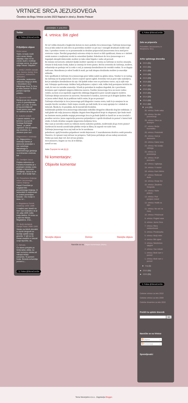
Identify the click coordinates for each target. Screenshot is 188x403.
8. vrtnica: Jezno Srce (154, 222)
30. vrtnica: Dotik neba (154, 110)
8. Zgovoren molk (23, 97)
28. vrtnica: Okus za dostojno (153, 121)
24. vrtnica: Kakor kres (154, 142)
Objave (146, 339)
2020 (145, 74)
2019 (145, 78)
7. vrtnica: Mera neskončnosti (151, 227)
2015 (145, 93)
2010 (145, 270)
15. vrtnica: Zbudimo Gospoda (153, 186)
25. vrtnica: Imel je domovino (152, 137)
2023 (145, 63)
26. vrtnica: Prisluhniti (154, 132)
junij (147, 107)
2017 (145, 85)
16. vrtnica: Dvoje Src (154, 181)
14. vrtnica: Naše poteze (152, 192)
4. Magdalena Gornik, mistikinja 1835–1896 (25, 204)
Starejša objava (125, 237)
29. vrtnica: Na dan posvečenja (153, 115)
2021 (145, 70)
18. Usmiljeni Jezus (24, 160)
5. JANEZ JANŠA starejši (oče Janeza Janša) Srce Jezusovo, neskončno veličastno (27, 73)
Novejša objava (53, 237)
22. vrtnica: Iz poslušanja (150, 153)
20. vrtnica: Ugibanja (153, 164)
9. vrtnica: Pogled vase (154, 218)
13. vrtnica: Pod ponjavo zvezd (152, 198)
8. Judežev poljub (23, 116)
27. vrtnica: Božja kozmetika (152, 127)
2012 (145, 104)
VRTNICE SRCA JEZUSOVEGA (56, 11)
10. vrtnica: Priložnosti (154, 215)
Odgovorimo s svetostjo (26, 137)
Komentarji (147, 344)
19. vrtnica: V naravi (153, 167)
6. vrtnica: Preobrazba (154, 232)
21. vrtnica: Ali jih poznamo (152, 159)
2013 (145, 100)
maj (147, 266)
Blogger (109, 397)
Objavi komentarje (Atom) (95, 244)
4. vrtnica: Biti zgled (153, 239)
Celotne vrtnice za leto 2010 (151, 293)
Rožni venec (21, 51)
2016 (145, 89)
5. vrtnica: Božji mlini (153, 235)
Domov (88, 237)
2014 (145, 97)
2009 (145, 274)
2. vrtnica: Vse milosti (154, 249)
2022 (145, 67)
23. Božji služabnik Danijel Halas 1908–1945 (27, 225)
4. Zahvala (20, 245)
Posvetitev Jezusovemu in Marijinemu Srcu (151, 48)
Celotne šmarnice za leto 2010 (153, 302)
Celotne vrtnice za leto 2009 (151, 298)
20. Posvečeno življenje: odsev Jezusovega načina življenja (26, 180)
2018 (145, 82)
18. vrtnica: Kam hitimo (154, 171)
